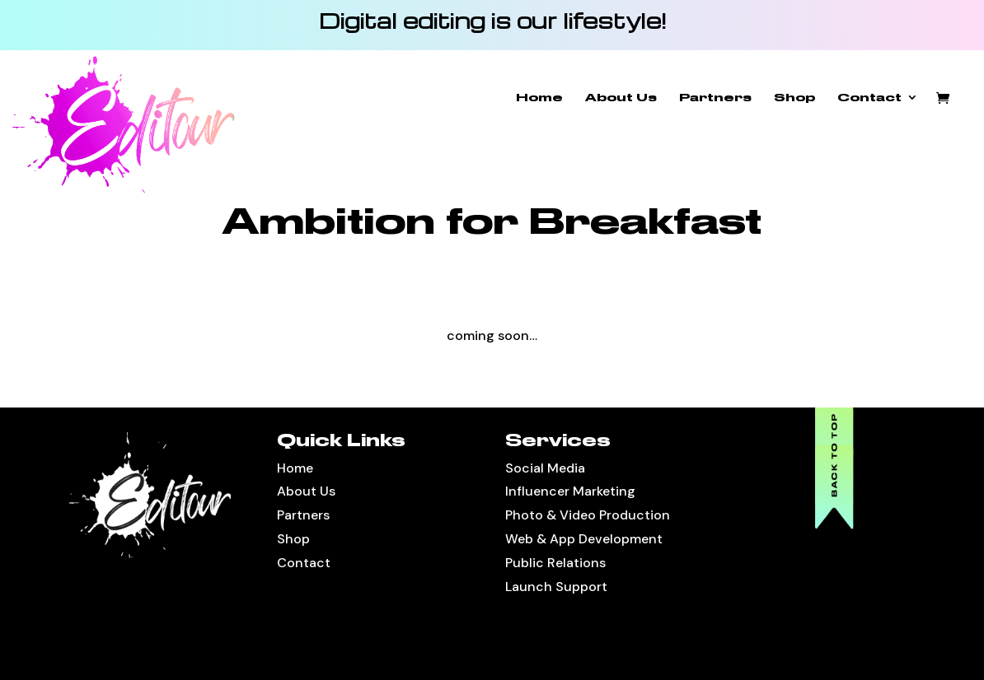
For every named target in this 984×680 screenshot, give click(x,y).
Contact (869, 97)
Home (539, 97)
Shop (794, 97)
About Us (621, 97)
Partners (715, 97)
